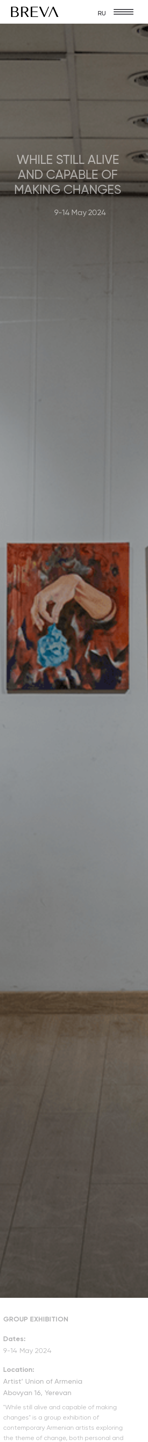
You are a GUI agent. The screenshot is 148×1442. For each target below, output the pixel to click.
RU (102, 13)
